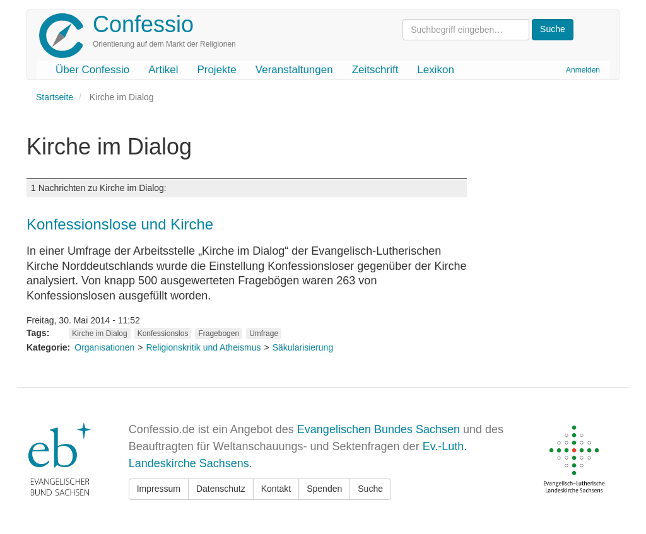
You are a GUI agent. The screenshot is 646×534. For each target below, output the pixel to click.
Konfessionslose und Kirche (119, 224)
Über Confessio (92, 70)
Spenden (324, 489)
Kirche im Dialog (99, 333)
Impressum (158, 489)
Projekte (216, 70)
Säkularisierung (303, 347)
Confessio (143, 24)
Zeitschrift (375, 70)
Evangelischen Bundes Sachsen (378, 429)
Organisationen (104, 347)
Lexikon (435, 70)
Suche (370, 489)
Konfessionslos (163, 333)
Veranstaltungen (294, 70)
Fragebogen (218, 333)
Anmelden (583, 70)
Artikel (163, 70)
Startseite (54, 97)
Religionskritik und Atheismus (203, 347)
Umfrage (263, 333)
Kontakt (276, 489)
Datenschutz (220, 489)
